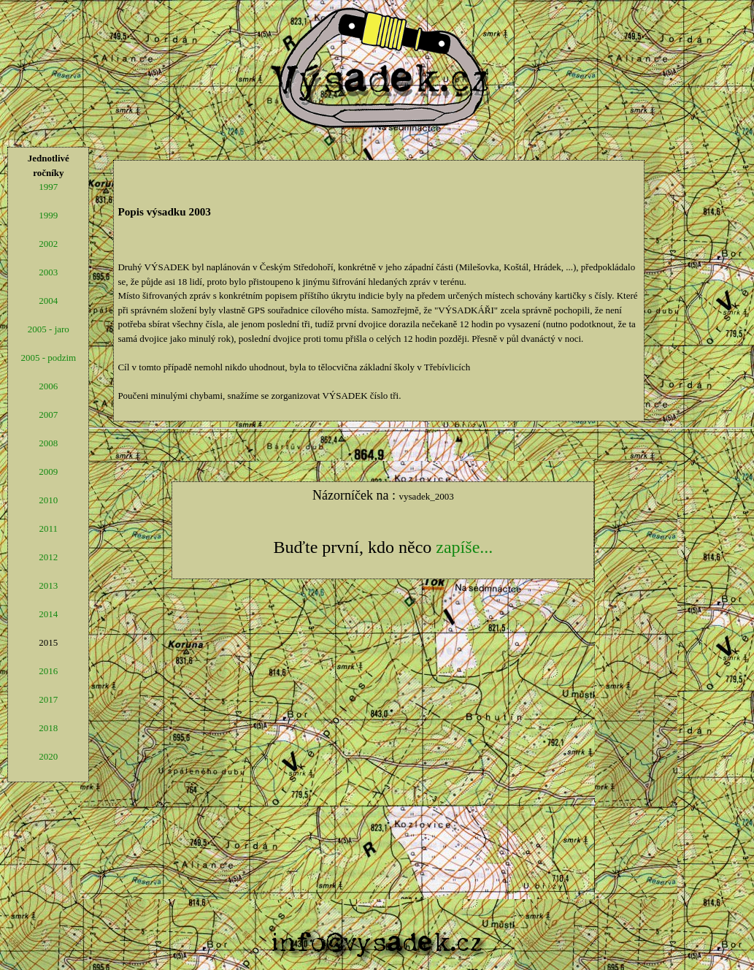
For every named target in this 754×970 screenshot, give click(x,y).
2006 (48, 386)
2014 (48, 613)
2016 (48, 670)
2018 (48, 727)
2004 (48, 300)
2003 (48, 272)
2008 (48, 443)
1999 (48, 215)
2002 (48, 243)
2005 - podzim (48, 357)
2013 (48, 585)
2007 (48, 414)
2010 (48, 499)
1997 (48, 186)
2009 (48, 471)
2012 (48, 556)
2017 (48, 699)
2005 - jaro (48, 329)
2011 (48, 528)
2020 (48, 756)
